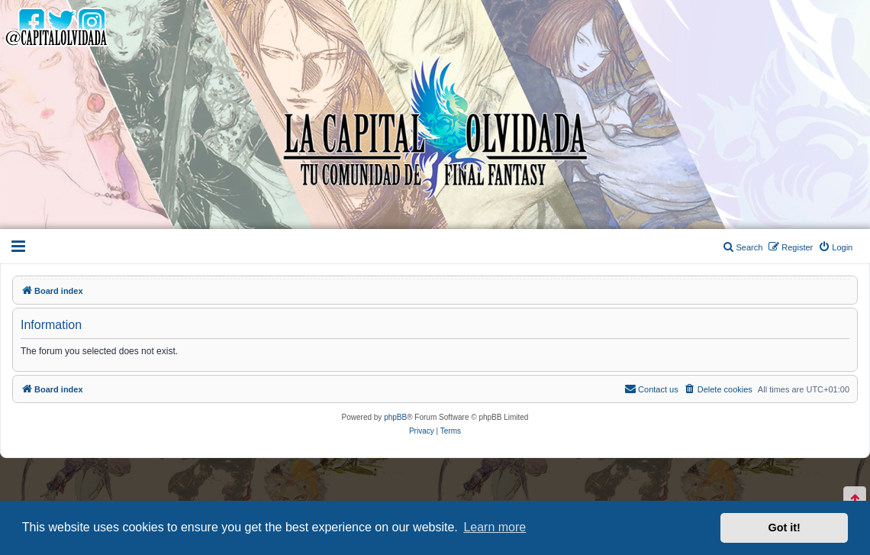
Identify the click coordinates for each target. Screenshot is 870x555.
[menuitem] (835, 247)
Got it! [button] (784, 527)
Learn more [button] (494, 527)
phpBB (395, 417)
